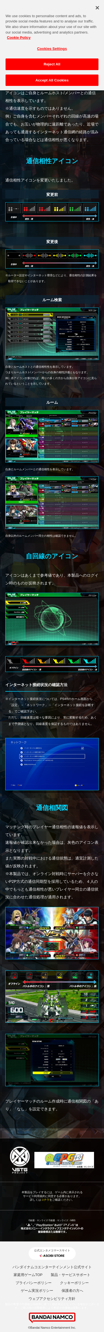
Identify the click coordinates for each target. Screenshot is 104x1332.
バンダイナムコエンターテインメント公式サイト (52, 1267)
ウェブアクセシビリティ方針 (52, 1299)
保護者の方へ (72, 1290)
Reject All (52, 60)
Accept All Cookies (52, 76)
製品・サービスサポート (70, 1275)
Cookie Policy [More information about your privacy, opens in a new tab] (19, 34)
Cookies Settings (52, 44)
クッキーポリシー (74, 1283)
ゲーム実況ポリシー (37, 1290)
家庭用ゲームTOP (28, 1275)
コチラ (45, 1199)
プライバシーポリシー (34, 1283)
